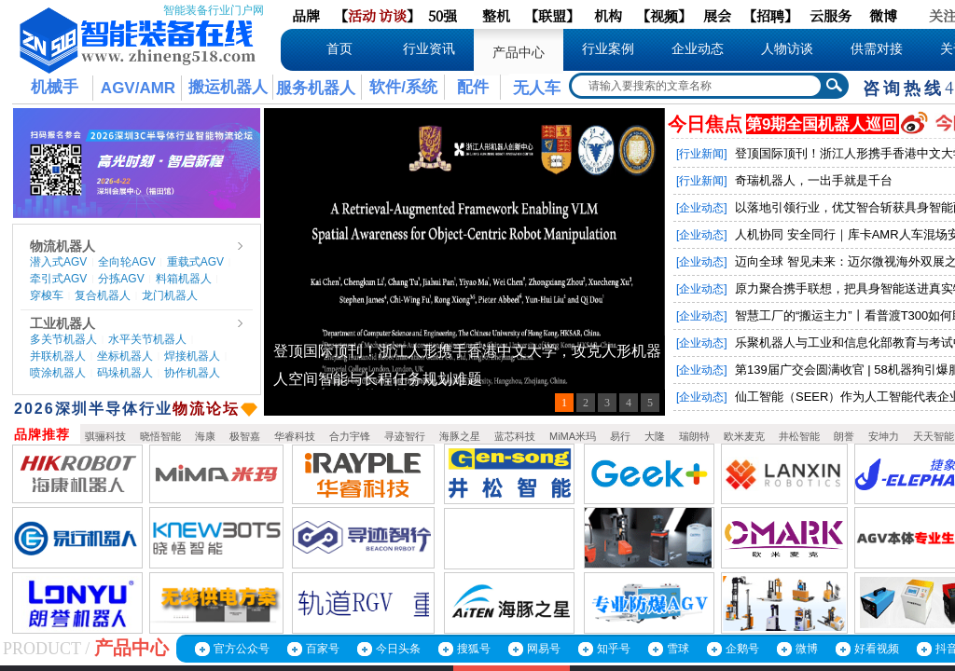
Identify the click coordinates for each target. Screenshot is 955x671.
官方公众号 (242, 648)
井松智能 (799, 436)
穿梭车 (46, 295)
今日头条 (398, 648)
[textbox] (697, 85)
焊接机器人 (192, 356)
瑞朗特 (694, 436)
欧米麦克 (744, 436)
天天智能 (933, 436)
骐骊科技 (105, 436)
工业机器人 (62, 323)
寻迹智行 (404, 436)
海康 (205, 436)
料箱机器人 (184, 278)
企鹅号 (742, 648)
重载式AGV (195, 261)
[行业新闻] (701, 153)
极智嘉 (244, 436)
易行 (620, 436)
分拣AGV (121, 278)
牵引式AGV (58, 278)
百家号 (322, 648)
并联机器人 (58, 356)
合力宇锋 (349, 436)
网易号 (544, 648)
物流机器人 (62, 246)
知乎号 (613, 648)
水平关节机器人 (147, 339)
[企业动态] (701, 207)
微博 (807, 648)
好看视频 (876, 648)
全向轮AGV (126, 261)
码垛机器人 (125, 372)
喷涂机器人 (58, 372)
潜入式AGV (58, 261)
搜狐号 (474, 648)
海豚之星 (459, 436)
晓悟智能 (160, 436)
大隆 (654, 436)
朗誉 (844, 436)
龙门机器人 (170, 295)
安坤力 (883, 436)
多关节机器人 (63, 339)
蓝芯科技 (514, 436)
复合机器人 (103, 295)
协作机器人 (192, 372)
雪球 (678, 648)
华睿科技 (294, 436)
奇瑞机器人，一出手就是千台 (814, 180)
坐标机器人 (125, 356)
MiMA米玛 (572, 436)
